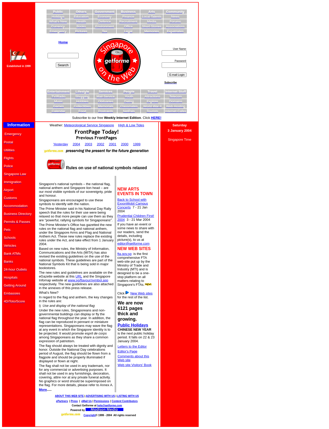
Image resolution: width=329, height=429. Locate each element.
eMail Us (86, 401)
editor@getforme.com (133, 243)
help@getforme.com (109, 405)
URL (79, 276)
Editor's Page (127, 351)
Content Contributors (125, 401)
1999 (137, 144)
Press (74, 401)
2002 (100, 144)
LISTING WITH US (128, 396)
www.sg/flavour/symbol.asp (88, 280)
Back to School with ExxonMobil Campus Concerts (132, 203)
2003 (88, 144)
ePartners (62, 401)
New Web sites (141, 293)
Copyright (90, 415)
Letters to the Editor (132, 346)
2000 (125, 144)
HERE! (156, 118)
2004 (76, 144)
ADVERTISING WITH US (100, 396)
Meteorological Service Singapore (89, 125)
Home (63, 42)
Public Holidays (132, 325)
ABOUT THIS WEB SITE (69, 396)
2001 (112, 144)
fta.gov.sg (124, 254)
